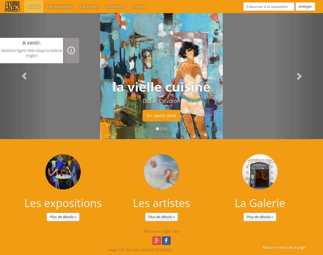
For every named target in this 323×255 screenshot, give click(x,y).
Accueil (34, 6)
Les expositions (59, 6)
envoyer (305, 6)
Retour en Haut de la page (283, 247)
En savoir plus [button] (161, 115)
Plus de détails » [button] (63, 216)
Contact (139, 6)
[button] (24, 76)
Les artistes (89, 6)
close (31, 60)
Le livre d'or (115, 6)
